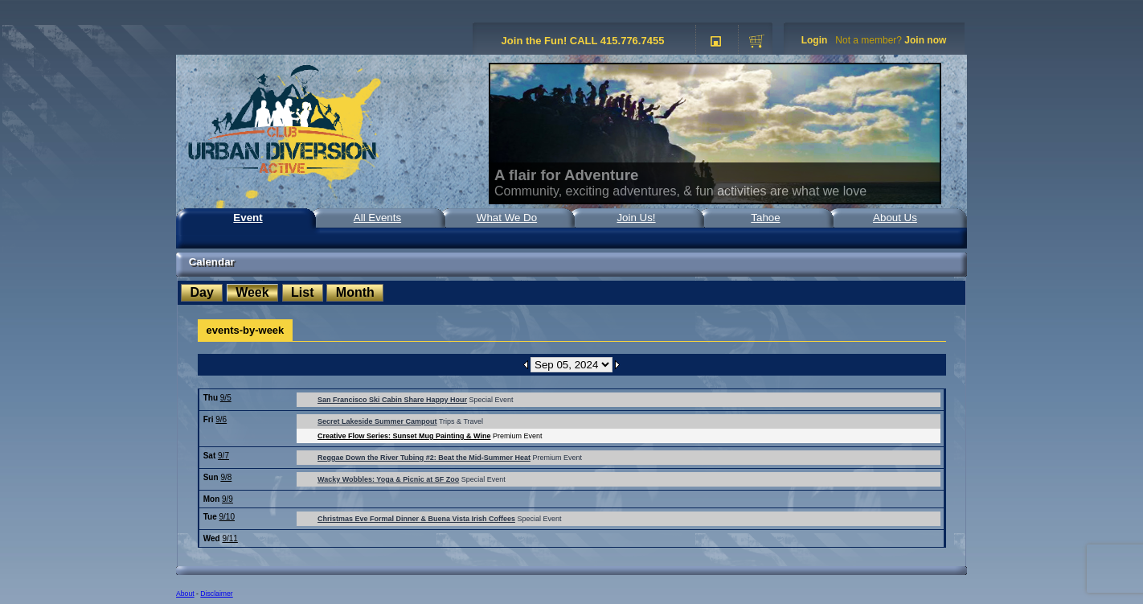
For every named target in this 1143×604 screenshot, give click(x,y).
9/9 (227, 499)
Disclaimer (216, 594)
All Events (377, 218)
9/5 (225, 397)
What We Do (507, 218)
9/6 (221, 419)
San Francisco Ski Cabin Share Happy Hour (392, 400)
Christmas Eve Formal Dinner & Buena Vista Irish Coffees (416, 519)
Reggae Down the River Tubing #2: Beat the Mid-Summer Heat (424, 458)
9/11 (229, 538)
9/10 (227, 516)
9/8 (225, 477)
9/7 (223, 455)
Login (814, 40)
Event (247, 218)
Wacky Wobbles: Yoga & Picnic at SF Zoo (388, 479)
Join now (925, 40)
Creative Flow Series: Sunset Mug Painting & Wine (404, 436)
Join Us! (636, 218)
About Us (895, 218)
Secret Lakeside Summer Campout (377, 421)
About (185, 594)
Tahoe (765, 218)
